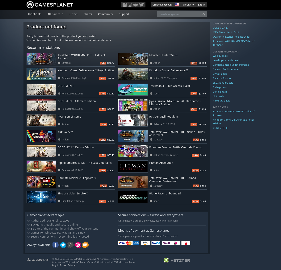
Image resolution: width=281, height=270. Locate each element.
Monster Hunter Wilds (163, 55)
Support (124, 14)
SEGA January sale (223, 82)
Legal (55, 265)
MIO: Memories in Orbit (226, 32)
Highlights (34, 14)
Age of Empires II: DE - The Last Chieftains (85, 162)
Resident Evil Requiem (163, 116)
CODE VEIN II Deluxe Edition (76, 147)
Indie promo (220, 87)
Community (105, 14)
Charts (88, 14)
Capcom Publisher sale (225, 69)
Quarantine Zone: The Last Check (231, 36)
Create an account (162, 4)
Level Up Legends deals (226, 60)
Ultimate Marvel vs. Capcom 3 (77, 178)
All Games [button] (54, 14)
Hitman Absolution (161, 162)
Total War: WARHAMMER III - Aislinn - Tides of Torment (177, 133)
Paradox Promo (222, 78)
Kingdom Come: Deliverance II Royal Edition (86, 70)
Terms (63, 265)
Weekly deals (220, 55)
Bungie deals (220, 91)
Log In (201, 4)
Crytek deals (220, 73)
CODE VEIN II (66, 86)
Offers (73, 14)
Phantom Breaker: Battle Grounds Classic (175, 147)
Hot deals (218, 96)
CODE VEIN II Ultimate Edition (77, 101)
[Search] (204, 14)
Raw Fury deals (221, 100)
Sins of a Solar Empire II (73, 193)
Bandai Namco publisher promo (231, 64)
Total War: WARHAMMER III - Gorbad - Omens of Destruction (173, 179)
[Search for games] (179, 14)
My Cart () (189, 4)
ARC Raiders (65, 132)
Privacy (71, 265)
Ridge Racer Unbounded (165, 193)
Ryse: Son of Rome (69, 116)
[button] (176, 4)
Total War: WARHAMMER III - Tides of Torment (81, 56)
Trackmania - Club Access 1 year (169, 86)
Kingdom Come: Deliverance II (168, 70)
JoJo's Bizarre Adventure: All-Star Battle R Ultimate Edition (175, 102)
